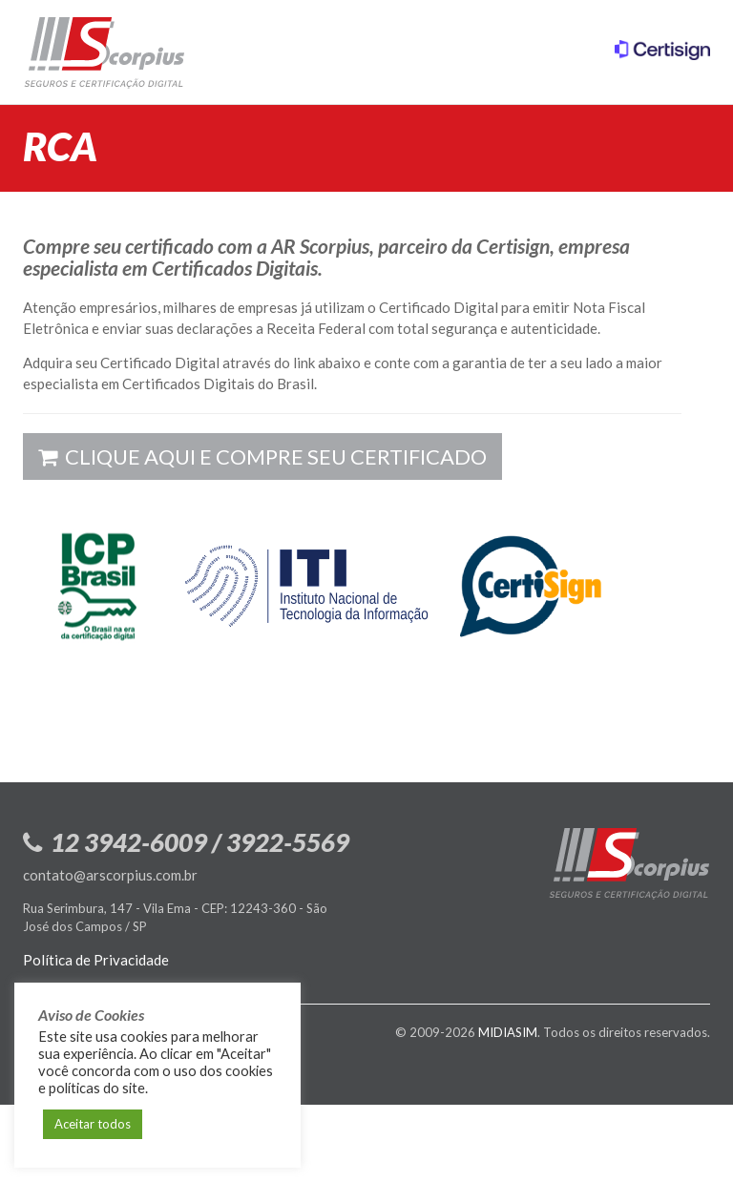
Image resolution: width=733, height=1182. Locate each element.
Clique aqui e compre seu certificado (262, 456)
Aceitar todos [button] (92, 1123)
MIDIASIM (507, 1032)
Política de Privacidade (96, 959)
